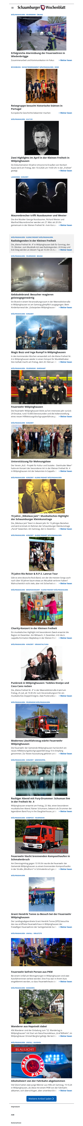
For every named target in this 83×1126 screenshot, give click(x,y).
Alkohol (37, 1042)
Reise (57, 67)
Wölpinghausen (18, 15)
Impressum (15, 1107)
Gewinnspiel (40, 760)
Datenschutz (16, 1123)
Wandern (30, 988)
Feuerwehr (31, 15)
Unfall (29, 933)
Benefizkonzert (33, 590)
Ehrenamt (41, 368)
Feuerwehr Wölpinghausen (38, 702)
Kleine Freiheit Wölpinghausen (39, 237)
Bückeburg (16, 67)
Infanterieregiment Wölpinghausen (38, 67)
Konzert (24, 177)
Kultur (29, 119)
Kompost (30, 818)
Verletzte (38, 933)
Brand (40, 256)
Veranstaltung (41, 644)
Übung (40, 15)
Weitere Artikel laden (41, 1098)
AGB (12, 1115)
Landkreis (15, 177)
